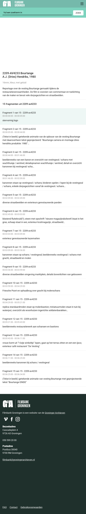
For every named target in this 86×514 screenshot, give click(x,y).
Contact (14, 507)
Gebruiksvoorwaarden (31, 507)
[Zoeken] (37, 12)
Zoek (78, 12)
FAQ (5, 507)
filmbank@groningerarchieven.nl (19, 459)
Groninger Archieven (55, 412)
